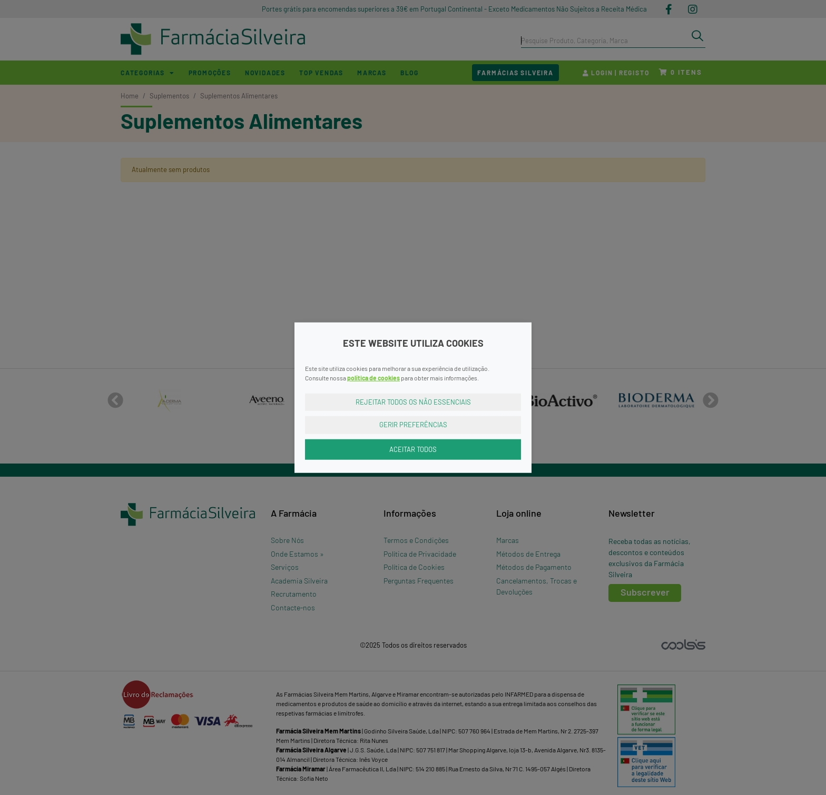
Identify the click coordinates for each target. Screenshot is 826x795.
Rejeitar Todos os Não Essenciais (413, 401)
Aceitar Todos (413, 449)
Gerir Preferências (413, 424)
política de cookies (373, 377)
